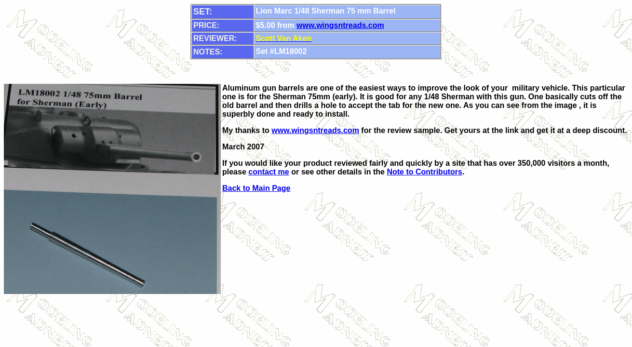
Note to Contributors (424, 172)
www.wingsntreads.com (340, 25)
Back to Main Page (256, 188)
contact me (268, 172)
